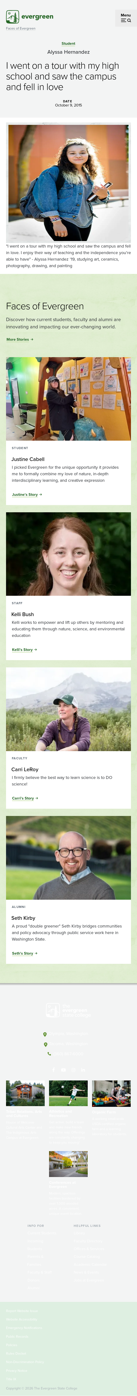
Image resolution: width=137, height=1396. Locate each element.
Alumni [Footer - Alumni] (34, 1288)
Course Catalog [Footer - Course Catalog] (87, 1256)
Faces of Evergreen (21, 28)
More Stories (18, 339)
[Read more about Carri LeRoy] (68, 769)
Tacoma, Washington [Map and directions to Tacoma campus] (68, 1044)
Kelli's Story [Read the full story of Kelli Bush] (22, 649)
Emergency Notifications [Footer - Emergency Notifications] (24, 1327)
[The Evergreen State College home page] (68, 1011)
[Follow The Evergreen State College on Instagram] (73, 1070)
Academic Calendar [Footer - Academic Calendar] (90, 1264)
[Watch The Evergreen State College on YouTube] (63, 1070)
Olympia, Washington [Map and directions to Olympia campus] (68, 1033)
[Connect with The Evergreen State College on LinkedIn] (83, 1070)
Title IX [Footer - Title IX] (11, 1379)
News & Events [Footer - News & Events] (86, 1272)
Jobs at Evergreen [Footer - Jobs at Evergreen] (89, 1280)
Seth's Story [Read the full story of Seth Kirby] (22, 953)
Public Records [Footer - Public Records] (17, 1336)
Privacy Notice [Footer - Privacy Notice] (16, 1370)
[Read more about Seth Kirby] (68, 918)
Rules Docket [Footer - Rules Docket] (16, 1353)
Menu (126, 15)
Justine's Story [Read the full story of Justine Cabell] (25, 494)
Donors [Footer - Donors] (34, 1280)
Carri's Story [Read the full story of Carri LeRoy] (23, 798)
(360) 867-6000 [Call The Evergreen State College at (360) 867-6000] (68, 1054)
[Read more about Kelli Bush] (68, 614)
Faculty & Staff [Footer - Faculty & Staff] (40, 1272)
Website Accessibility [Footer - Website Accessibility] (21, 1319)
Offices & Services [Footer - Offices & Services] (89, 1249)
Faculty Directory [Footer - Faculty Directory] (88, 1241)
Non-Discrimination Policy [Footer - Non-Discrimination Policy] (25, 1362)
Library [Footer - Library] (79, 1233)
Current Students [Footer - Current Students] (42, 1233)
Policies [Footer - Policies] (11, 1345)
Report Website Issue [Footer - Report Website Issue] (22, 1310)
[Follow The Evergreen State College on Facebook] (53, 1070)
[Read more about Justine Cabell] (68, 459)
